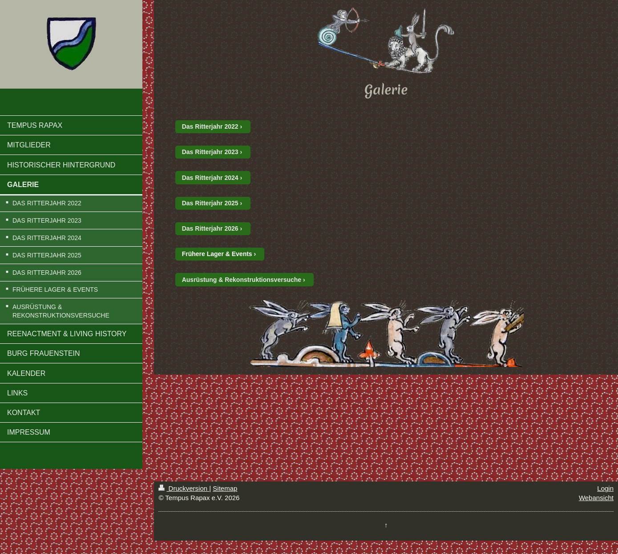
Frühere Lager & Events (217, 253)
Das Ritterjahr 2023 (210, 151)
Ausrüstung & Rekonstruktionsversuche (241, 279)
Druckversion (183, 488)
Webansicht (596, 497)
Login (605, 488)
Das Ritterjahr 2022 (210, 126)
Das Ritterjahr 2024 (210, 177)
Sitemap (225, 488)
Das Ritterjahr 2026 (210, 228)
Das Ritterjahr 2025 (210, 203)
